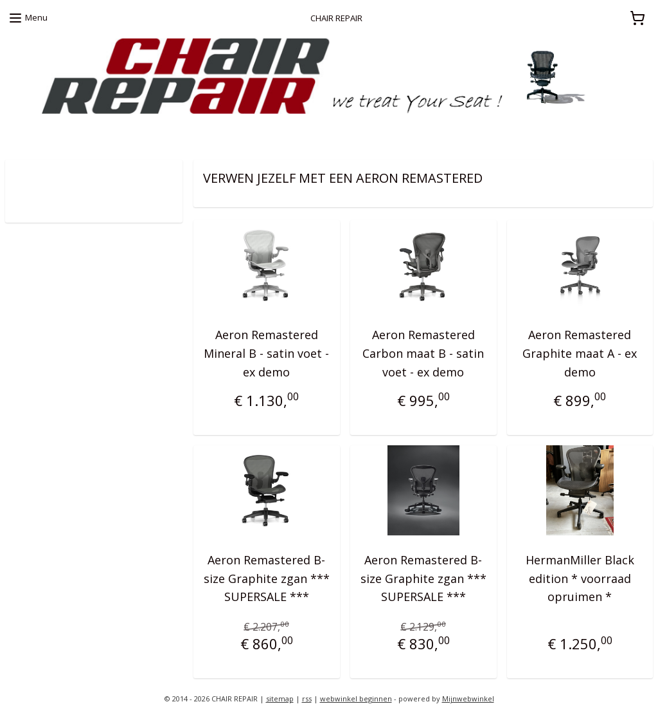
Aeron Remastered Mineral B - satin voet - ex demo (266, 353)
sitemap (280, 698)
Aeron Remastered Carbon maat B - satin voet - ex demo (423, 353)
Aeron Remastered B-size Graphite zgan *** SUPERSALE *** (267, 577)
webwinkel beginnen (356, 698)
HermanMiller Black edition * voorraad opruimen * (579, 577)
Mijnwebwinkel (468, 698)
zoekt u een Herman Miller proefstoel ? (81, 134)
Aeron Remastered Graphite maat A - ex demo (579, 353)
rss (307, 698)
